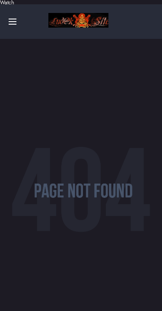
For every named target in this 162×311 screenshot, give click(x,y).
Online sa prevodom (78, 20)
